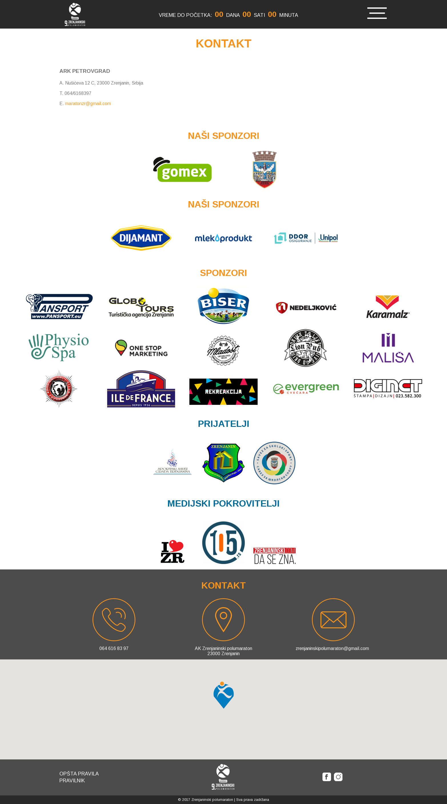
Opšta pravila (79, 774)
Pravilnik (72, 780)
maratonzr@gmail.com (88, 103)
